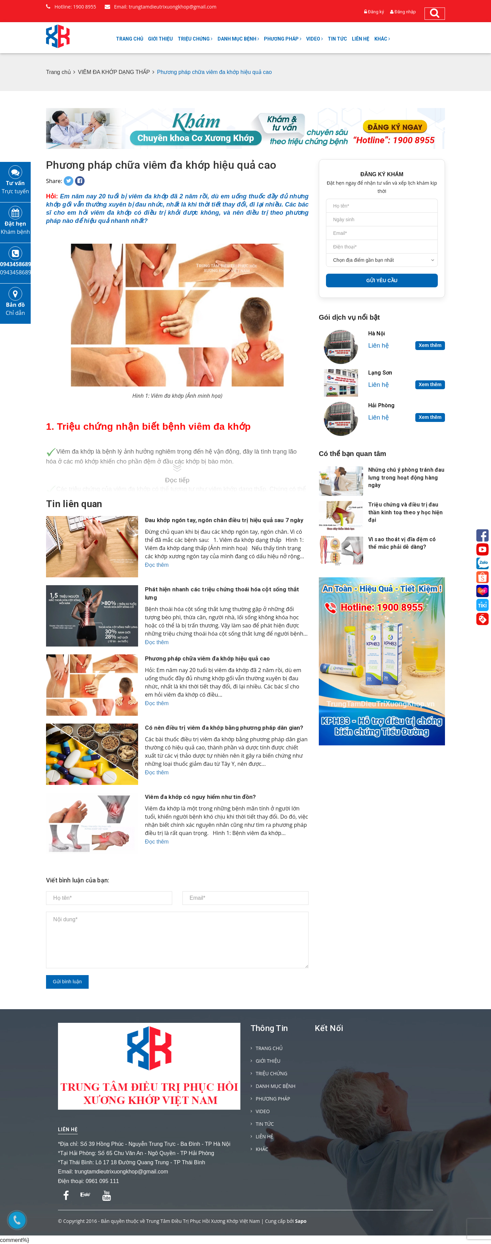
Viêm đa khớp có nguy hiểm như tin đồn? (202, 796)
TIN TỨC (337, 39)
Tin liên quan (74, 504)
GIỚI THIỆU (160, 39)
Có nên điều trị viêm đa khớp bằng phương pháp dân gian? (218, 731)
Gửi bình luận (67, 981)
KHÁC (382, 39)
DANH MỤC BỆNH (238, 39)
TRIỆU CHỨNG (195, 39)
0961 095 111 (102, 1181)
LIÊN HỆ (360, 39)
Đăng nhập (405, 11)
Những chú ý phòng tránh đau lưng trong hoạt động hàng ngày (406, 477)
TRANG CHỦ (129, 39)
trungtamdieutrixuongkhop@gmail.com (121, 1171)
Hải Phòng (381, 405)
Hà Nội (376, 333)
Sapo (301, 1220)
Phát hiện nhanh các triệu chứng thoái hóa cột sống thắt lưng (225, 593)
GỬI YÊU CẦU (381, 280)
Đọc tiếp (177, 480)
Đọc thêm (157, 573)
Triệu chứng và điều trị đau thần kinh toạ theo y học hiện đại (405, 512)
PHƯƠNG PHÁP (282, 39)
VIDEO (314, 39)
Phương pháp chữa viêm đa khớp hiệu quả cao (161, 165)
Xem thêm (430, 345)
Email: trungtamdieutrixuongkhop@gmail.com (161, 6)
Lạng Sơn (380, 372)
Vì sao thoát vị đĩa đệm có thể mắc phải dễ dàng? (402, 543)
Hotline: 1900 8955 (71, 6)
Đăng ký (376, 11)
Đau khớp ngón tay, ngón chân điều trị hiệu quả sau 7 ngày (220, 524)
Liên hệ (68, 1129)
